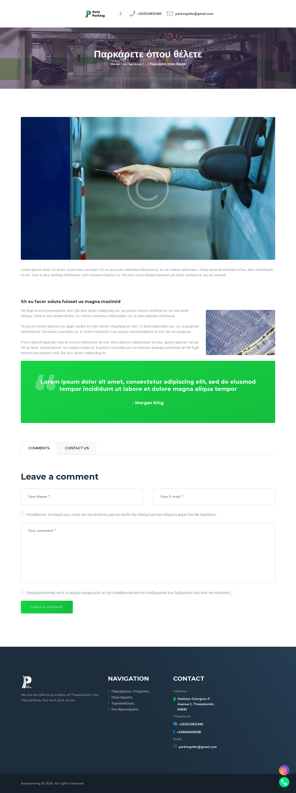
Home (115, 64)
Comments (39, 448)
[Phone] (284, 782)
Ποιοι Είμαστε (122, 697)
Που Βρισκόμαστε (125, 709)
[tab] (39, 448)
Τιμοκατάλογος (123, 703)
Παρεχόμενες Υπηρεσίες (130, 691)
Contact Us (77, 448)
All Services (132, 64)
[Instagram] (284, 770)
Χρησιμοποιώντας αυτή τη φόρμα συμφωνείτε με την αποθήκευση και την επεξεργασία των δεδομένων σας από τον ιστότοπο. (129, 593)
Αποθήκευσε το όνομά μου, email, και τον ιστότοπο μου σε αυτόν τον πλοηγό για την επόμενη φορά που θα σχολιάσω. (121, 514)
